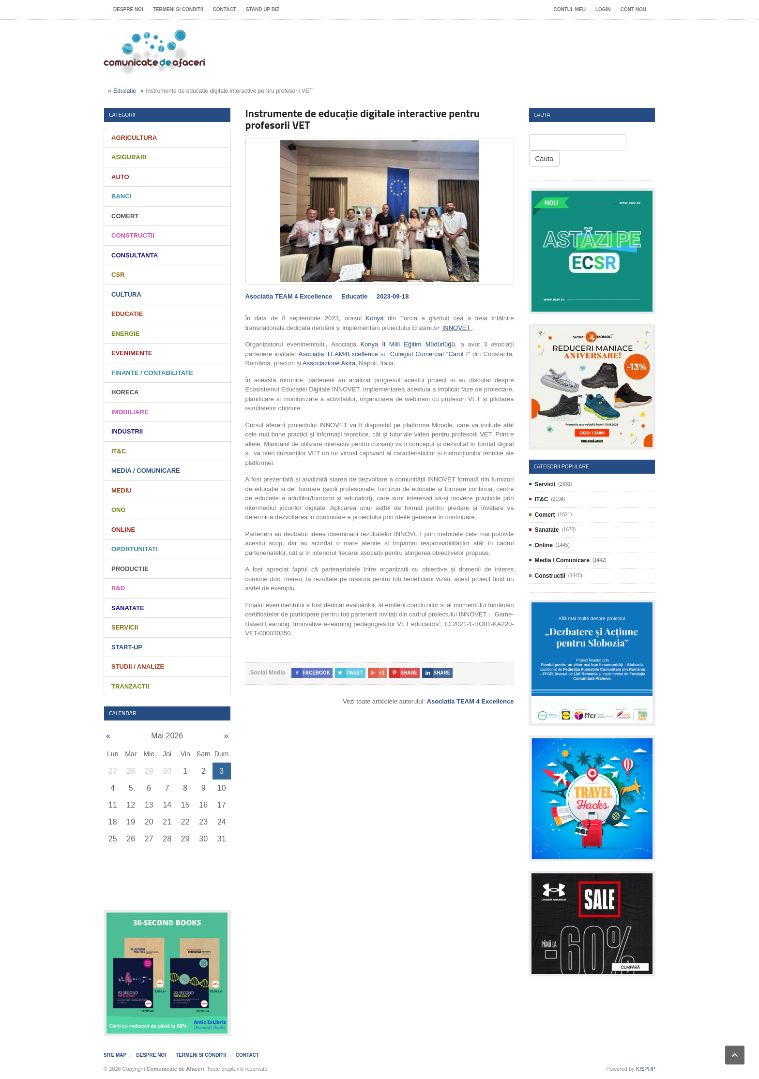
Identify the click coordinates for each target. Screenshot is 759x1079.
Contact (224, 9)
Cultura (126, 294)
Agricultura (134, 137)
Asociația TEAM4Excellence (338, 354)
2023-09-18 (393, 296)
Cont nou (633, 9)
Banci (121, 196)
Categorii (122, 114)
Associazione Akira (329, 363)
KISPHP (645, 1069)
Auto (120, 176)
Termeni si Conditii (178, 9)
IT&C (118, 451)
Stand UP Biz (262, 9)
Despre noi (128, 9)
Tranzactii (130, 686)
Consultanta (134, 255)
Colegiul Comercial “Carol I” (429, 354)
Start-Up (126, 647)
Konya (375, 318)
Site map (115, 1055)
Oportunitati (134, 549)
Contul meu (570, 9)
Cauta (544, 159)
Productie (130, 568)
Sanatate (127, 608)
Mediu (121, 490)
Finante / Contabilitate (152, 372)
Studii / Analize (137, 666)
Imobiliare (130, 412)
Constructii (132, 235)
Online (123, 529)
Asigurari (129, 157)
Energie (125, 333)
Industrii (127, 431)
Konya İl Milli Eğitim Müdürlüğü (407, 344)
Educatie (124, 91)
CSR (117, 274)
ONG (118, 509)
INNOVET (456, 327)
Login (603, 9)
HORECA (124, 392)
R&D (118, 588)
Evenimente (131, 353)
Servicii (124, 627)
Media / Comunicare (145, 470)
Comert (124, 216)
